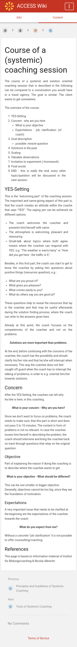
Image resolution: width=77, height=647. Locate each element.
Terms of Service (38, 638)
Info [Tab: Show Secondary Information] (19, 17)
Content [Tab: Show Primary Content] (58, 17)
